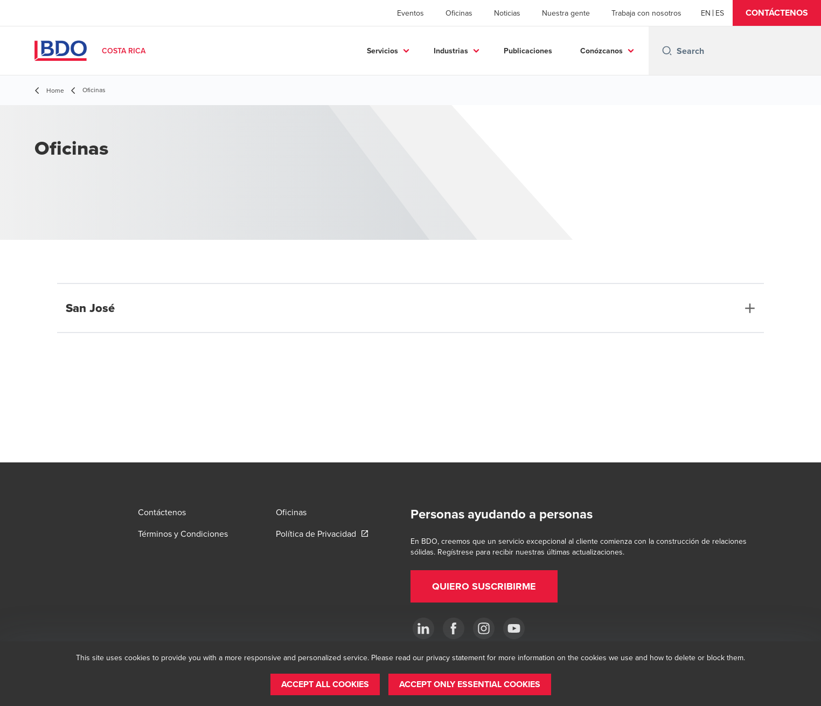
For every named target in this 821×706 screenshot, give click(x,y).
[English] (706, 13)
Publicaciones (528, 50)
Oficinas (459, 13)
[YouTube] (514, 628)
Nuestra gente (566, 13)
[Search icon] (667, 50)
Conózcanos (601, 50)
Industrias (451, 50)
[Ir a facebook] (454, 628)
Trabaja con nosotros (646, 13)
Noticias (507, 13)
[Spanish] (719, 13)
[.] (423, 628)
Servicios (382, 50)
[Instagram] (484, 628)
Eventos (410, 13)
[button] (777, 13)
